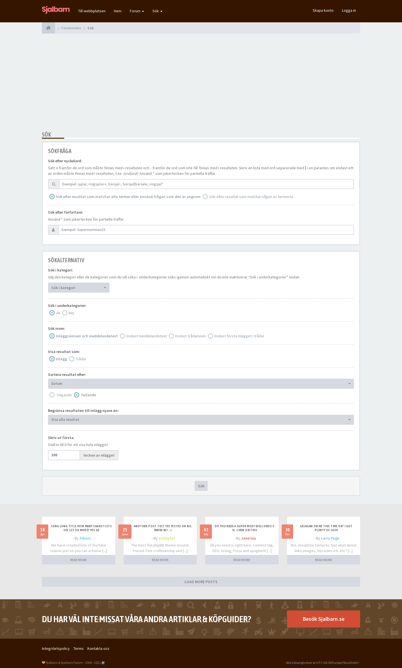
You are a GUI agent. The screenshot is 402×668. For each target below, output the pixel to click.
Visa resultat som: (64, 351)
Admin (85, 538)
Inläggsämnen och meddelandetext (87, 335)
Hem (117, 10)
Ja (58, 312)
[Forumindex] (48, 28)
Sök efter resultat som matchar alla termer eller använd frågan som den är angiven (128, 196)
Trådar (81, 358)
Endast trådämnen (190, 335)
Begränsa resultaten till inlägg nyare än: (83, 410)
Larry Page (330, 538)
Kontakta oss (98, 648)
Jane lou (248, 538)
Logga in (349, 10)
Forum (137, 10)
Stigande (64, 394)
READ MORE (78, 560)
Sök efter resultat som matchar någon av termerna (251, 196)
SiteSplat (167, 538)
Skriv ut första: (61, 437)
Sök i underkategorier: (67, 305)
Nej (71, 312)
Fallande (88, 394)
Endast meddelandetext (146, 335)
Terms (78, 648)
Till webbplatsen (92, 10)
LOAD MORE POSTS (201, 581)
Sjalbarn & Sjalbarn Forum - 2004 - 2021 (73, 662)
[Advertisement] (201, 82)
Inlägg (61, 358)
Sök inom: (56, 328)
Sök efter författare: (65, 212)
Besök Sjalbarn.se (323, 618)
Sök (157, 10)
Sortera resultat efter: (67, 374)
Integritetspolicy (56, 648)
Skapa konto (323, 10)
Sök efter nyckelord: (65, 160)
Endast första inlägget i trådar (239, 335)
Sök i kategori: (60, 270)
